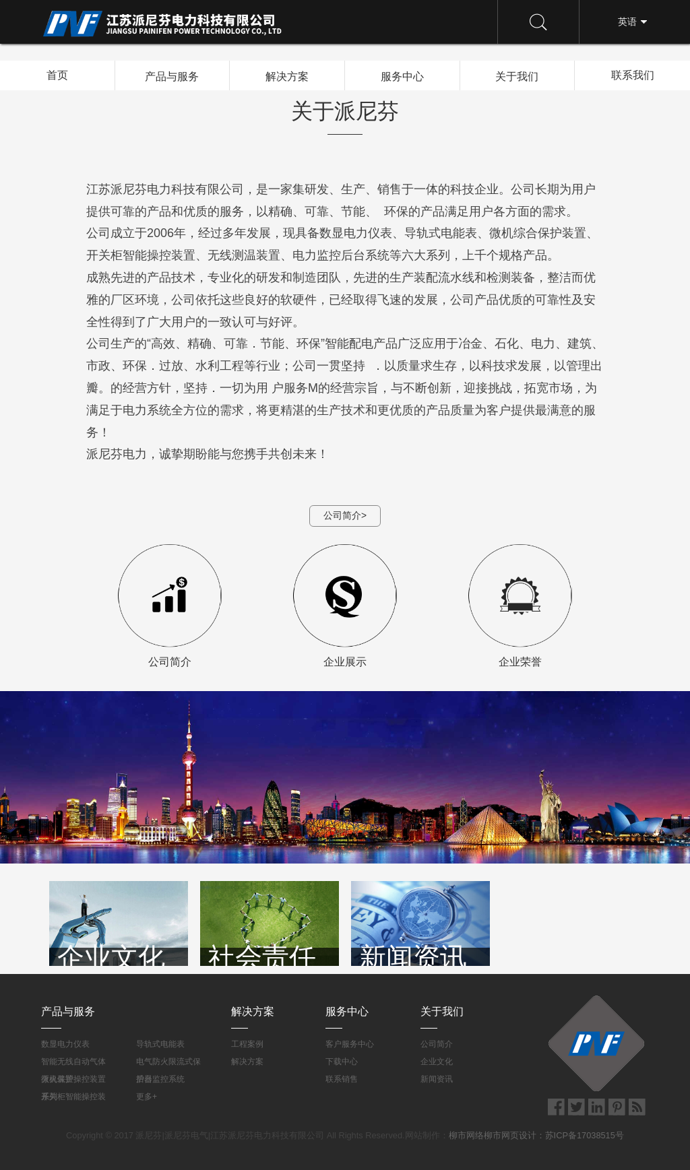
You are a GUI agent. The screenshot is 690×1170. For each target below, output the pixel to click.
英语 (627, 21)
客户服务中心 (349, 1044)
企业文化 (436, 1061)
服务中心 (402, 75)
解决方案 (287, 75)
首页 (57, 75)
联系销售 (341, 1079)
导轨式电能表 (160, 1044)
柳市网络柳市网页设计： (497, 1135)
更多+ (146, 1096)
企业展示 (345, 606)
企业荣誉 (520, 606)
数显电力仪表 (65, 1044)
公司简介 (170, 606)
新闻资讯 (436, 1079)
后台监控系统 (160, 1079)
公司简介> (345, 515)
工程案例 (247, 1044)
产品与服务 (172, 75)
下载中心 (341, 1061)
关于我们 (516, 75)
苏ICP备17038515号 (584, 1135)
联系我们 (632, 75)
